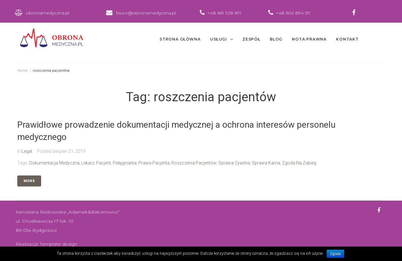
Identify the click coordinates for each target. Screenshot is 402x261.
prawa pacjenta (154, 162)
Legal (27, 151)
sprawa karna (266, 162)
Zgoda (335, 254)
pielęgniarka (125, 162)
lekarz (87, 162)
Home (22, 71)
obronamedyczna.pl (47, 13)
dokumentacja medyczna (54, 162)
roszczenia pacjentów (193, 162)
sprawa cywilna (234, 162)
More (29, 181)
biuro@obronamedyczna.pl (146, 13)
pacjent (103, 162)
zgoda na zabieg (299, 162)
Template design (58, 244)
